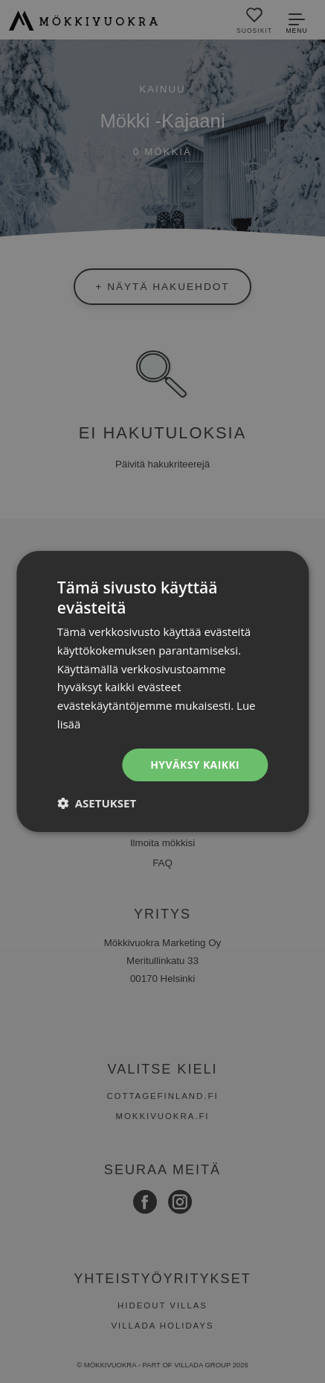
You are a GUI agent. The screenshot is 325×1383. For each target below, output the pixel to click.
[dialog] (162, 691)
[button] (96, 803)
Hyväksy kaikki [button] (194, 764)
